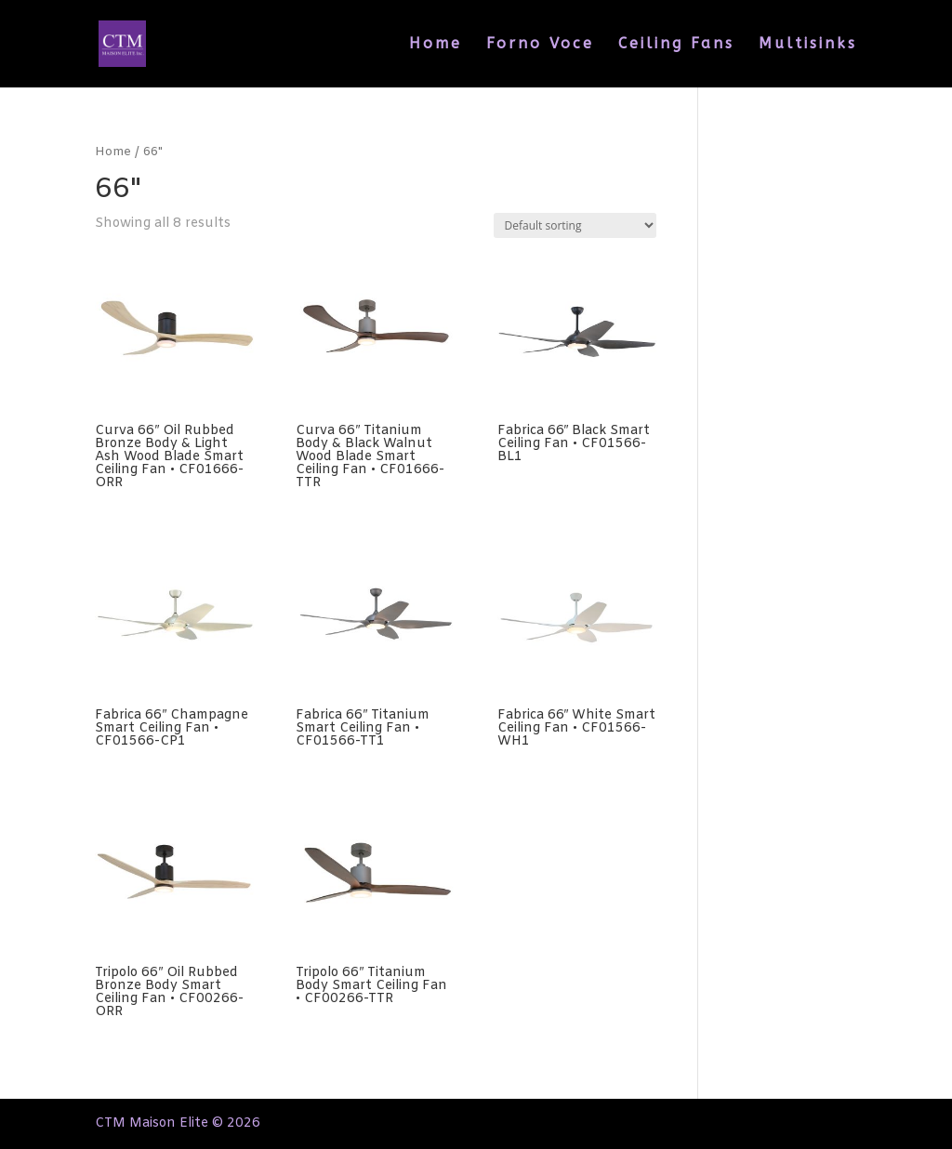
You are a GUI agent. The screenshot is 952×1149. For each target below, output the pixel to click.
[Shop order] (575, 225)
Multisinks (808, 44)
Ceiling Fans (676, 44)
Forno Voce (540, 44)
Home (435, 44)
